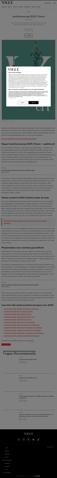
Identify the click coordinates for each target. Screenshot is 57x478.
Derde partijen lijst (12, 97)
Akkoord (33, 102)
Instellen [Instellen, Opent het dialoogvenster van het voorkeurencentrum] (22, 102)
